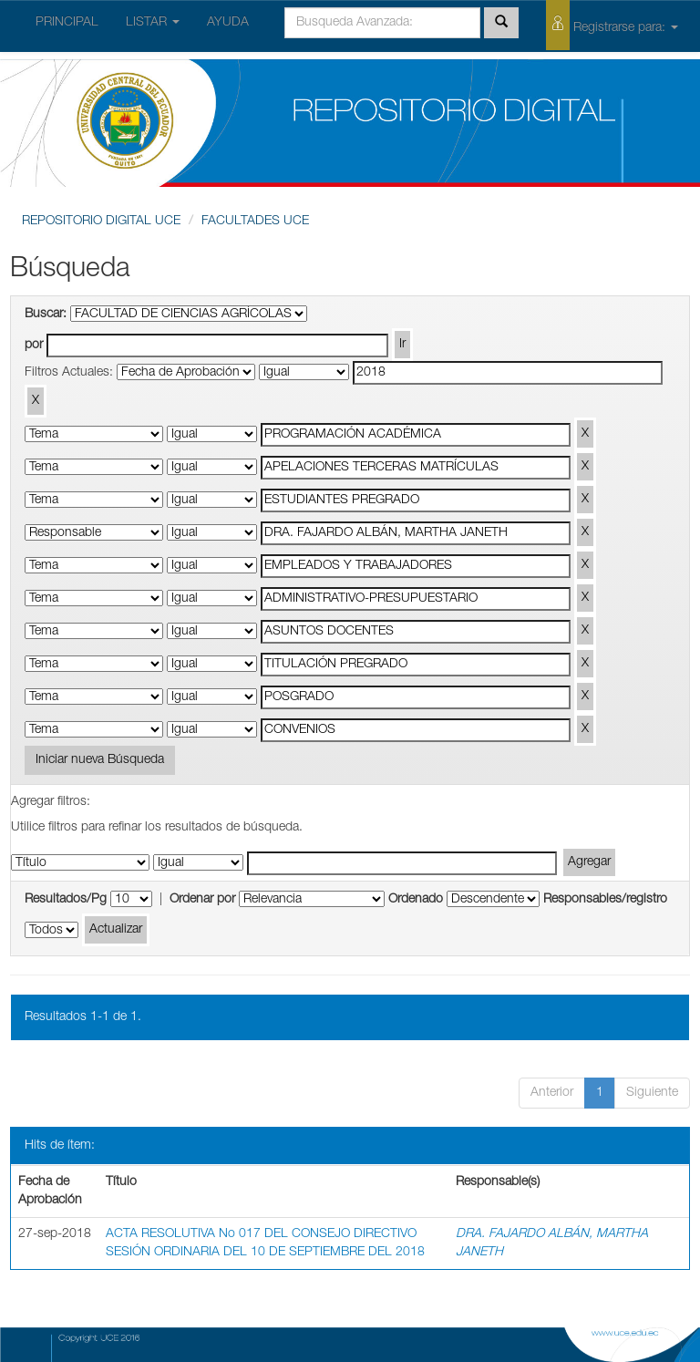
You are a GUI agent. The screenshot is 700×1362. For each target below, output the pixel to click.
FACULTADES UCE (255, 221)
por (34, 345)
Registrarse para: (612, 25)
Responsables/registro (605, 899)
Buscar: (46, 314)
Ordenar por (202, 899)
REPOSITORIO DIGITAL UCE (101, 221)
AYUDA (228, 22)
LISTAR (153, 22)
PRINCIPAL (67, 22)
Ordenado (415, 899)
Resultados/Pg (66, 899)
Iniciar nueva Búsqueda (100, 760)
